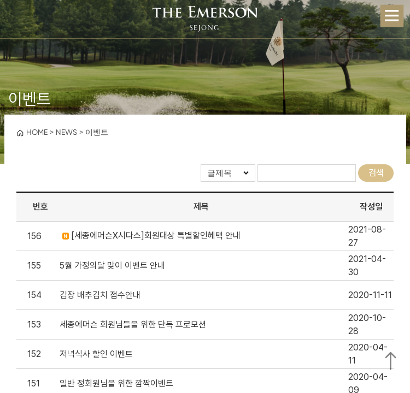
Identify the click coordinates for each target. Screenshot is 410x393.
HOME (32, 132)
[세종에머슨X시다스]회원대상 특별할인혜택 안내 (151, 235)
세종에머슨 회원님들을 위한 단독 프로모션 (133, 324)
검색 (376, 173)
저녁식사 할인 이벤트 (96, 354)
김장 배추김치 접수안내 (100, 295)
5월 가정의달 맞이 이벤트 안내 (112, 265)
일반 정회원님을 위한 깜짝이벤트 (116, 383)
